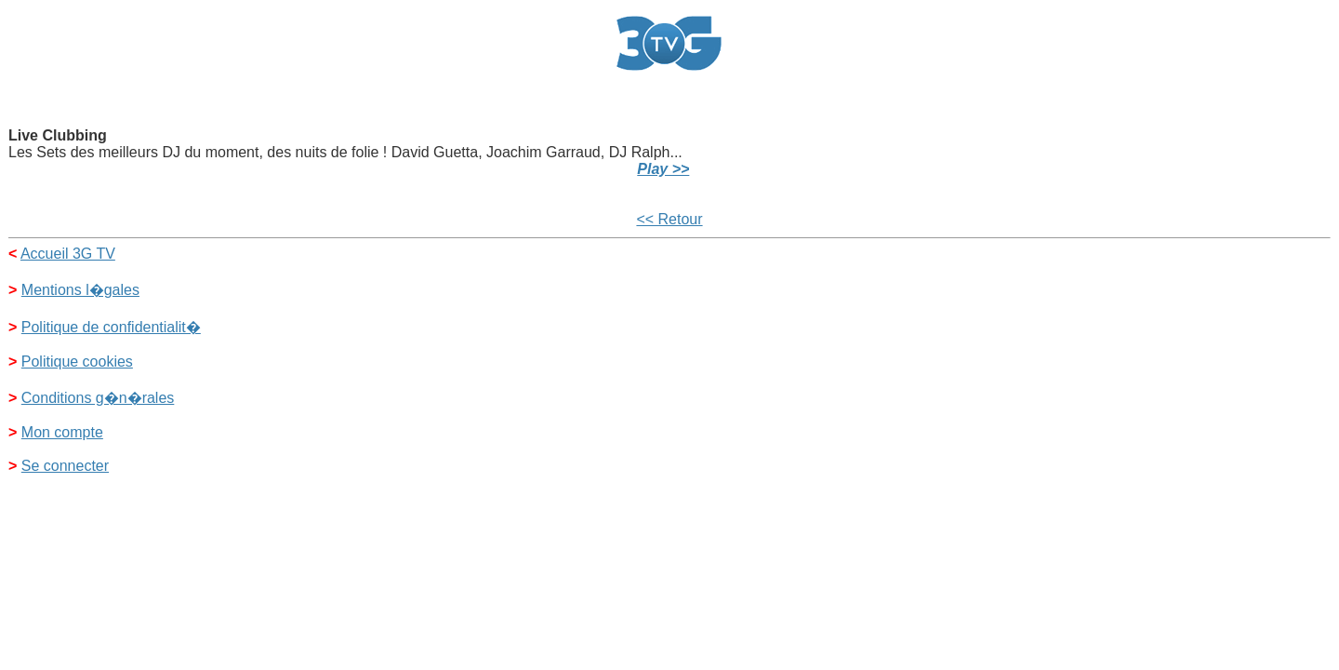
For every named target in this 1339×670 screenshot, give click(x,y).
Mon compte (62, 432)
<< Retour (669, 219)
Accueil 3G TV (67, 253)
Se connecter (65, 466)
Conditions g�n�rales (98, 398)
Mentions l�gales (80, 290)
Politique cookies (77, 361)
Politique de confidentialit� (111, 327)
